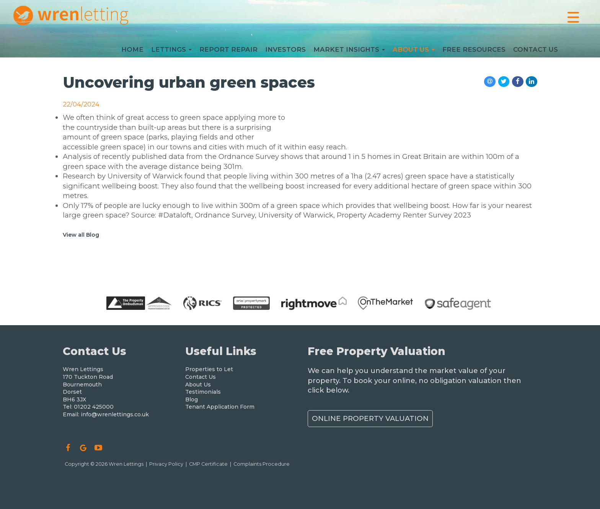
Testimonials (203, 391)
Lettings (171, 51)
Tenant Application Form (219, 406)
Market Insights (349, 51)
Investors (285, 51)
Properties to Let (209, 369)
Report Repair (228, 51)
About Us (414, 51)
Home (132, 51)
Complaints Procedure (261, 464)
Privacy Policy (166, 464)
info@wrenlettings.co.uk (115, 414)
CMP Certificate (208, 464)
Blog (191, 399)
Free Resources (473, 51)
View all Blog (81, 234)
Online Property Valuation (370, 418)
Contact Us (535, 51)
